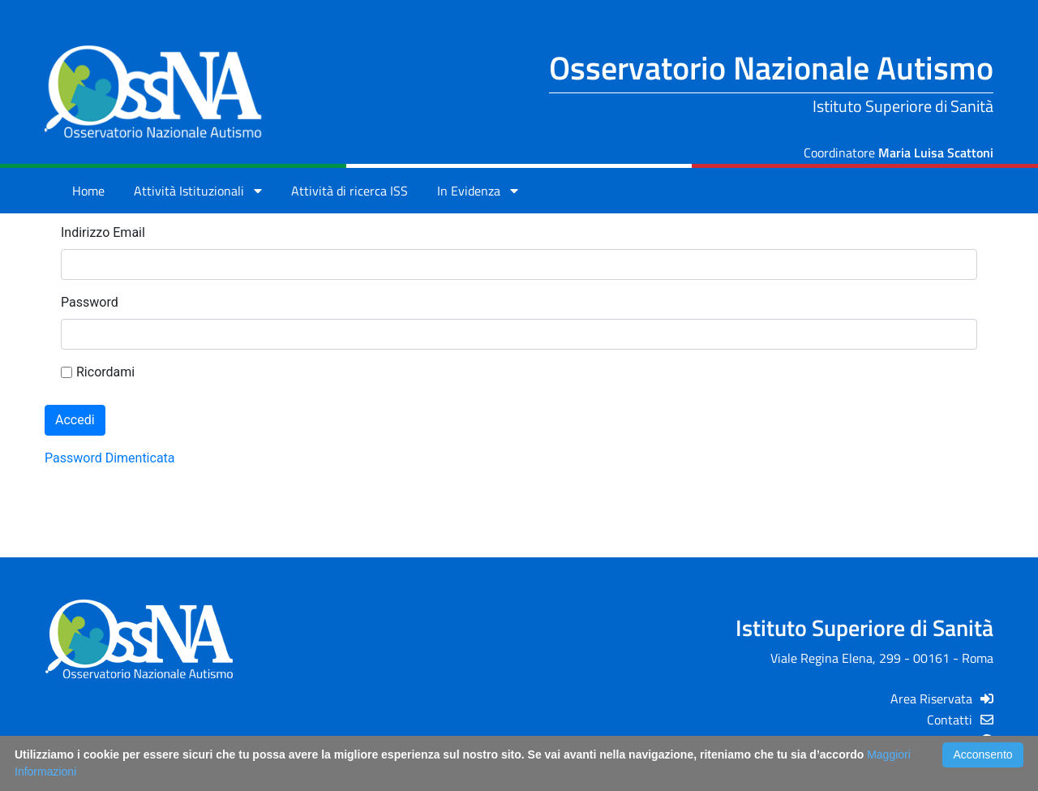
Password (89, 302)
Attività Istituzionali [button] (198, 190)
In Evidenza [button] (477, 190)
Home (88, 190)
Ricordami (98, 372)
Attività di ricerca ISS (349, 190)
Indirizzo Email (103, 232)
